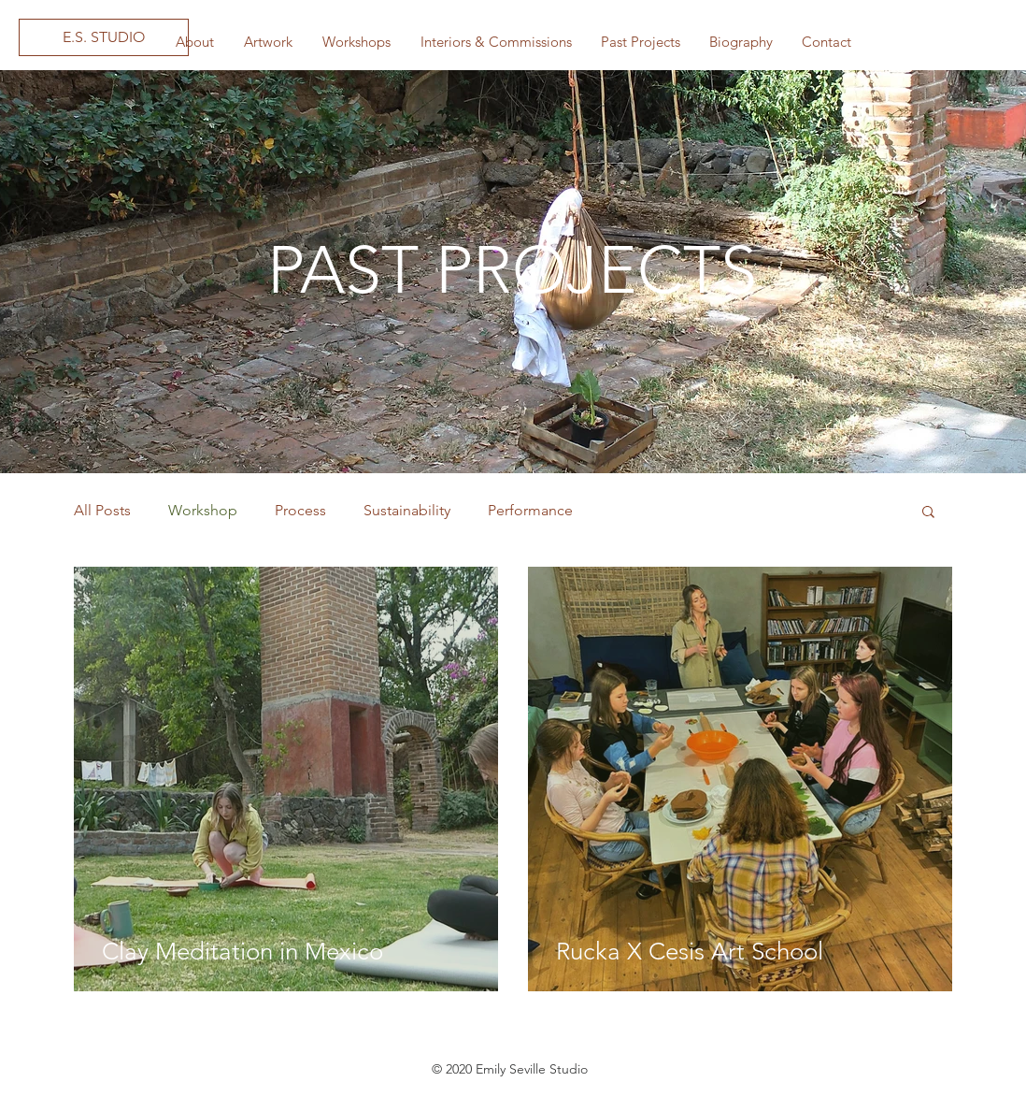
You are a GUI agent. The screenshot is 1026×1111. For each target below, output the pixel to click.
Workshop (202, 510)
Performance (530, 510)
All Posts (102, 510)
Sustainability (406, 510)
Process (300, 510)
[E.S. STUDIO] (104, 37)
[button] (267, 42)
